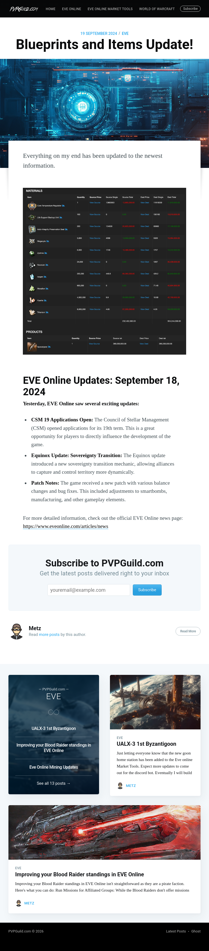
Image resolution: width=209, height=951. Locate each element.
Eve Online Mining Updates (53, 763)
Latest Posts (176, 931)
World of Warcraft (157, 9)
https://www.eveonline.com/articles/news (65, 526)
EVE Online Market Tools (110, 9)
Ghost (196, 931)
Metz (35, 628)
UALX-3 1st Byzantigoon (54, 725)
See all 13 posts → (53, 781)
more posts (49, 634)
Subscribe (190, 9)
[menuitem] (50, 9)
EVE (125, 33)
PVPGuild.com (20, 931)
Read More (188, 631)
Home (51, 9)
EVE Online (71, 9)
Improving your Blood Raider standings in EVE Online (53, 744)
